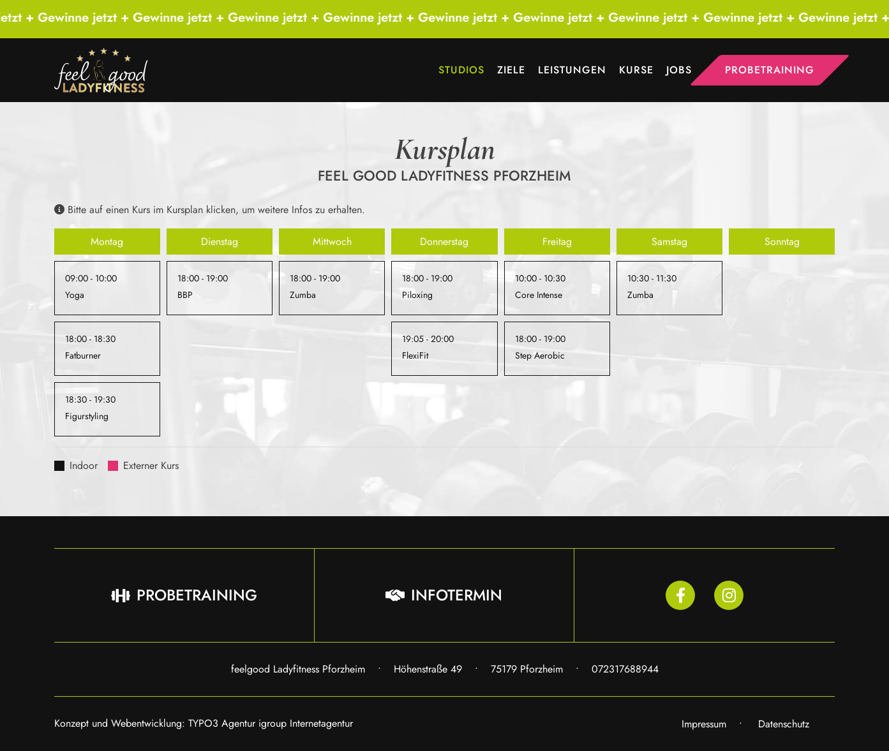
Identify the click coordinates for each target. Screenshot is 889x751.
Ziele (511, 70)
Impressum (704, 724)
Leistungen (572, 70)
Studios (461, 70)
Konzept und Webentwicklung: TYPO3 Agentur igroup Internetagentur (203, 723)
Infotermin (443, 595)
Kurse (636, 70)
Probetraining (769, 70)
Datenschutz (783, 724)
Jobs (679, 70)
